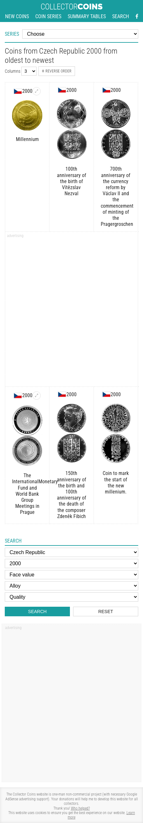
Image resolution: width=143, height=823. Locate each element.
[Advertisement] (71, 311)
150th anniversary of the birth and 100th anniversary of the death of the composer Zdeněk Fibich (71, 494)
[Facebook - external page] (137, 16)
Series (12, 34)
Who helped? (80, 808)
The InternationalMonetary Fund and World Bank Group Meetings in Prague (27, 493)
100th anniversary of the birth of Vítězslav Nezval (71, 181)
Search (120, 16)
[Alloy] (71, 585)
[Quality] (71, 597)
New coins (17, 16)
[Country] (71, 552)
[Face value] (71, 574)
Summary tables (87, 16)
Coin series (48, 16)
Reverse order (56, 71)
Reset (105, 611)
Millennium (27, 139)
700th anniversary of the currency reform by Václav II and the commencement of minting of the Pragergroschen (116, 196)
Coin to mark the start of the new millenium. (116, 482)
